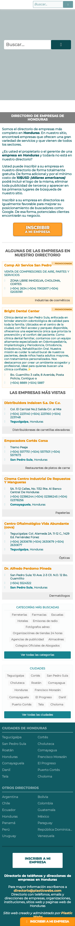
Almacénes (56, 639)
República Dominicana (55, 829)
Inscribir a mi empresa (47, 921)
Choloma (56, 704)
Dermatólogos (59, 596)
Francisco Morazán (48, 690)
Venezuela (46, 836)
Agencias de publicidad (27, 639)
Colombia (45, 803)
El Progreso (43, 697)
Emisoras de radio (45, 621)
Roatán (36, 683)
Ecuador (8, 810)
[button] (68, 4)
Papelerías (62, 513)
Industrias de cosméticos (52, 300)
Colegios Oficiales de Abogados (37, 645)
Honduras (21, 690)
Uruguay (9, 836)
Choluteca (17, 683)
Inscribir (38, 229)
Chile (6, 803)
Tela (41, 704)
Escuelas (57, 615)
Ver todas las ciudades (37, 714)
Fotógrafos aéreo (38, 627)
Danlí (62, 697)
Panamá (8, 823)
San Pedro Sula (21, 459)
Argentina (10, 797)
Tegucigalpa (19, 421)
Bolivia (43, 797)
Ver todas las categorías (37, 655)
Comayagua (56, 683)
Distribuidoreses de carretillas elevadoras (41, 430)
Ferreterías (19, 615)
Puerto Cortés (21, 704)
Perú (6, 829)
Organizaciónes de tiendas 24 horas (37, 633)
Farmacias (39, 615)
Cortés (35, 675)
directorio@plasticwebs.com (37, 891)
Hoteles (22, 621)
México (43, 816)
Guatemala (46, 810)
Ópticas (64, 558)
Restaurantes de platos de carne (47, 468)
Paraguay (45, 823)
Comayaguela (20, 504)
